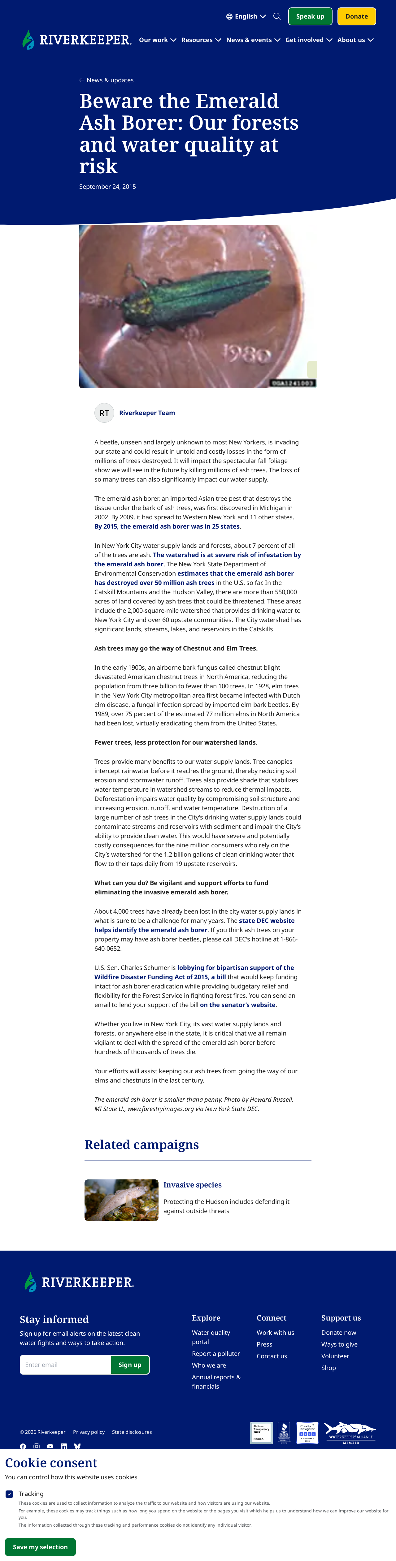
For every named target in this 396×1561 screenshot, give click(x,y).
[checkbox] (9, 1493)
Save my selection (40, 1547)
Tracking (31, 1494)
